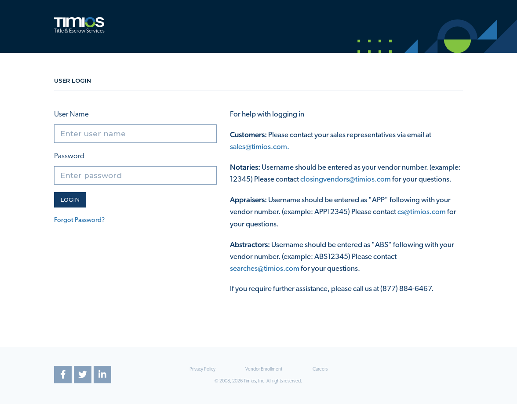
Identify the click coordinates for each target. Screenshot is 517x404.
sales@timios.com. (259, 147)
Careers (320, 369)
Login (70, 199)
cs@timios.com (421, 212)
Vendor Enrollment (263, 369)
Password (69, 156)
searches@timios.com (264, 269)
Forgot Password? (79, 220)
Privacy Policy (202, 369)
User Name (71, 114)
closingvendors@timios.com (345, 179)
